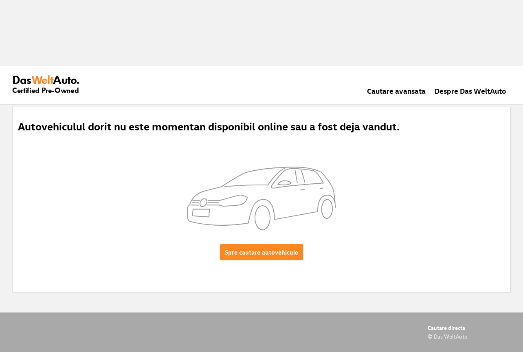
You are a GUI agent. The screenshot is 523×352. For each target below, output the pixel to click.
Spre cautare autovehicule (261, 252)
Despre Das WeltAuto (470, 90)
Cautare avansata (396, 90)
